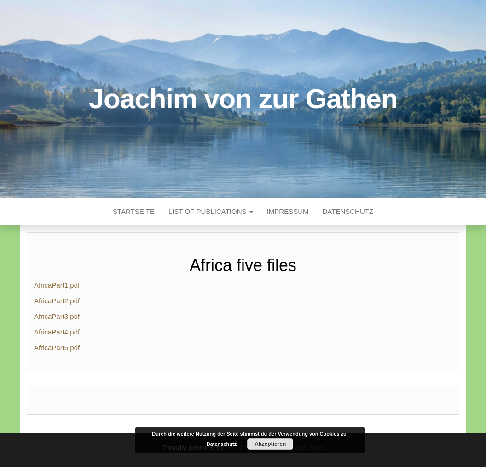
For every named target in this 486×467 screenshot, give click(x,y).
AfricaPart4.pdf (57, 332)
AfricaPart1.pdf (57, 285)
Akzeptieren (270, 444)
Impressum (288, 211)
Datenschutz (348, 211)
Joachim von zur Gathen (243, 98)
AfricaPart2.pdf (57, 301)
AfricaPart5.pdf (57, 348)
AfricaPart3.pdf (57, 316)
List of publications (210, 211)
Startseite (134, 211)
